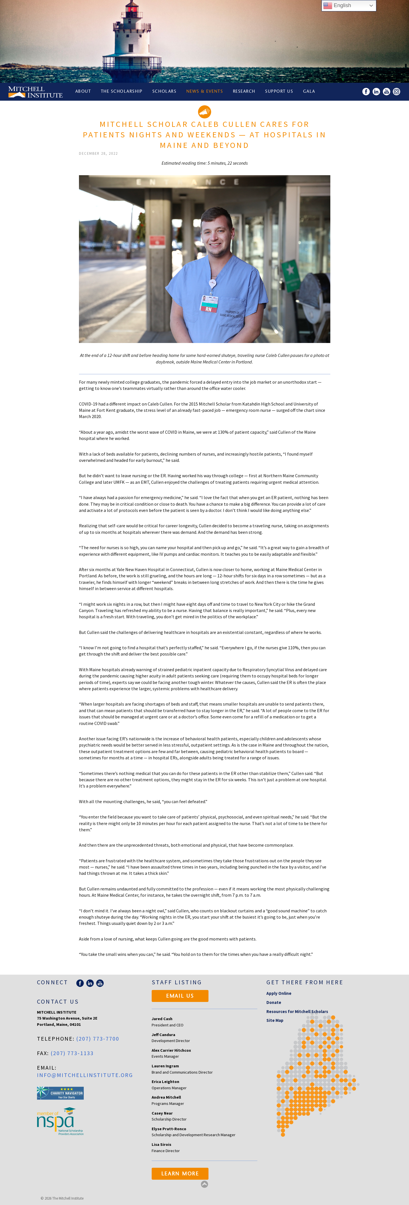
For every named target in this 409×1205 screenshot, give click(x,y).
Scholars (164, 92)
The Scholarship (122, 92)
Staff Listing (177, 982)
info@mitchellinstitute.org (85, 1074)
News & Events (204, 92)
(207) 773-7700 (97, 1038)
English (337, 5)
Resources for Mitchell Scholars (297, 1011)
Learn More (180, 1174)
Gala (309, 92)
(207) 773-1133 (72, 1053)
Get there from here (304, 982)
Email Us (180, 996)
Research (244, 92)
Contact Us (58, 1001)
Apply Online (278, 993)
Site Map (274, 1020)
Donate (273, 1002)
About (83, 92)
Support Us (279, 92)
